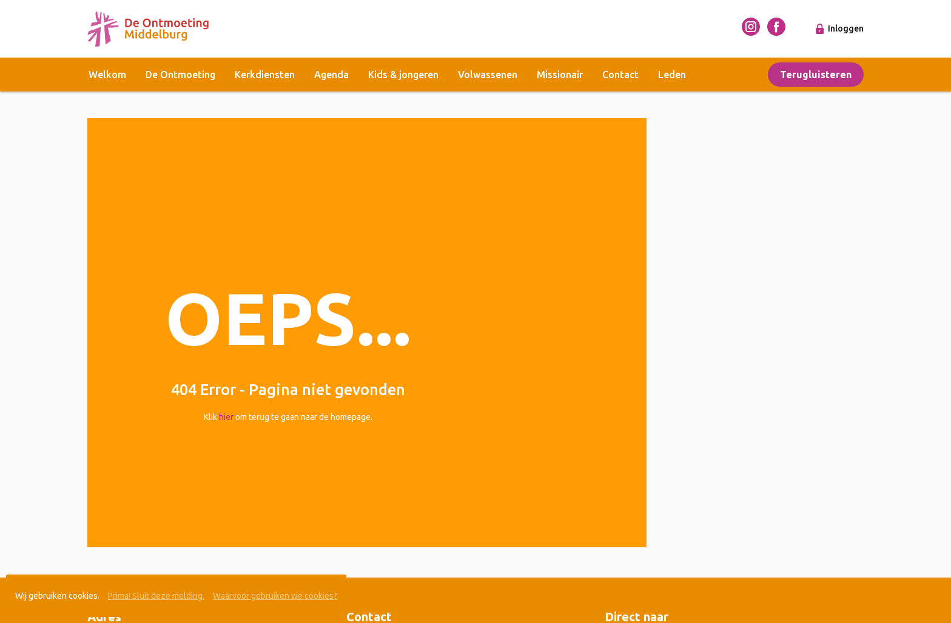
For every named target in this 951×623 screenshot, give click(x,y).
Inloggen (846, 28)
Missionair (560, 74)
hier (226, 417)
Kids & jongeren (403, 74)
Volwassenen (487, 74)
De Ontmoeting (180, 74)
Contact (620, 74)
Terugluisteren (816, 74)
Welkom (107, 74)
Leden (672, 74)
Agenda (331, 74)
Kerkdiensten (265, 74)
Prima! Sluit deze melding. (156, 596)
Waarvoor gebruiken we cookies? (275, 596)
